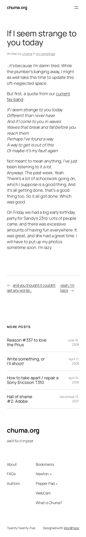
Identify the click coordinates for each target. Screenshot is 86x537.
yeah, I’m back (67, 288)
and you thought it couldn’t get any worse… (31, 288)
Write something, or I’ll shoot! (26, 361)
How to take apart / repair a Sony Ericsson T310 (32, 380)
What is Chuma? (49, 502)
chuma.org (17, 7)
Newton (42, 473)
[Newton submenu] (51, 474)
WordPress (71, 528)
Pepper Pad (45, 483)
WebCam (43, 493)
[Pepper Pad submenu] (56, 484)
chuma (27, 53)
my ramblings (45, 53)
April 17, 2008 (74, 361)
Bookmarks (45, 464)
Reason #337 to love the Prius (27, 342)
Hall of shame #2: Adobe (19, 399)
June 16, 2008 (73, 342)
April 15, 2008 (73, 380)
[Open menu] (76, 7)
